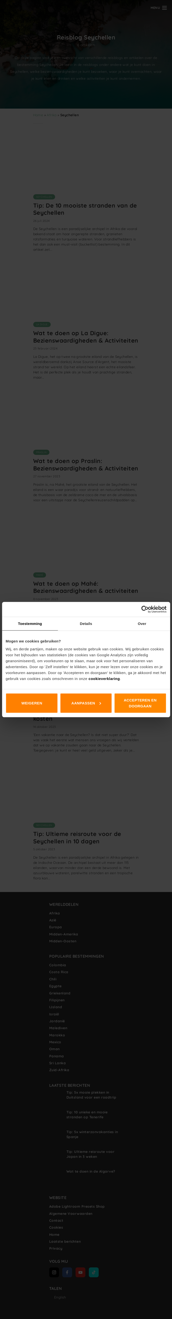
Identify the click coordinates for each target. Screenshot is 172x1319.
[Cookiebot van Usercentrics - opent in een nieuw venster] (144, 609)
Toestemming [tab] (30, 623)
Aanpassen (86, 703)
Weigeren (31, 703)
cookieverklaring (104, 678)
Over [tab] (142, 623)
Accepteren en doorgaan (140, 703)
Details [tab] (86, 623)
